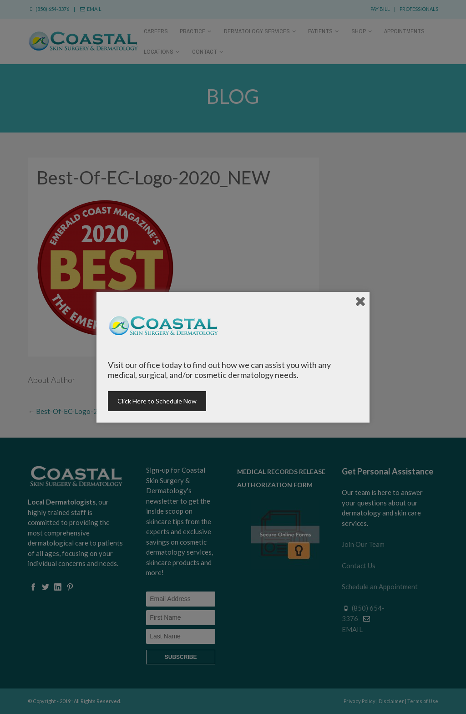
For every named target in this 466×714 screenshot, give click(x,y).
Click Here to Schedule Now (157, 401)
